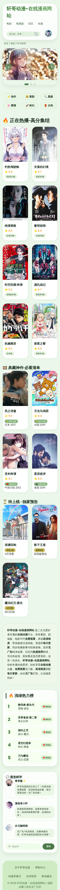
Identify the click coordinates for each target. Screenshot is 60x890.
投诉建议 (47, 876)
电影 (9, 23)
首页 (6, 43)
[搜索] (21, 33)
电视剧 (20, 23)
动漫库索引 (14, 876)
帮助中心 (40, 867)
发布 (48, 846)
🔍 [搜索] (36, 34)
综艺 (30, 23)
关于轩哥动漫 (22, 867)
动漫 (40, 23)
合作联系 (31, 876)
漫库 (13, 43)
